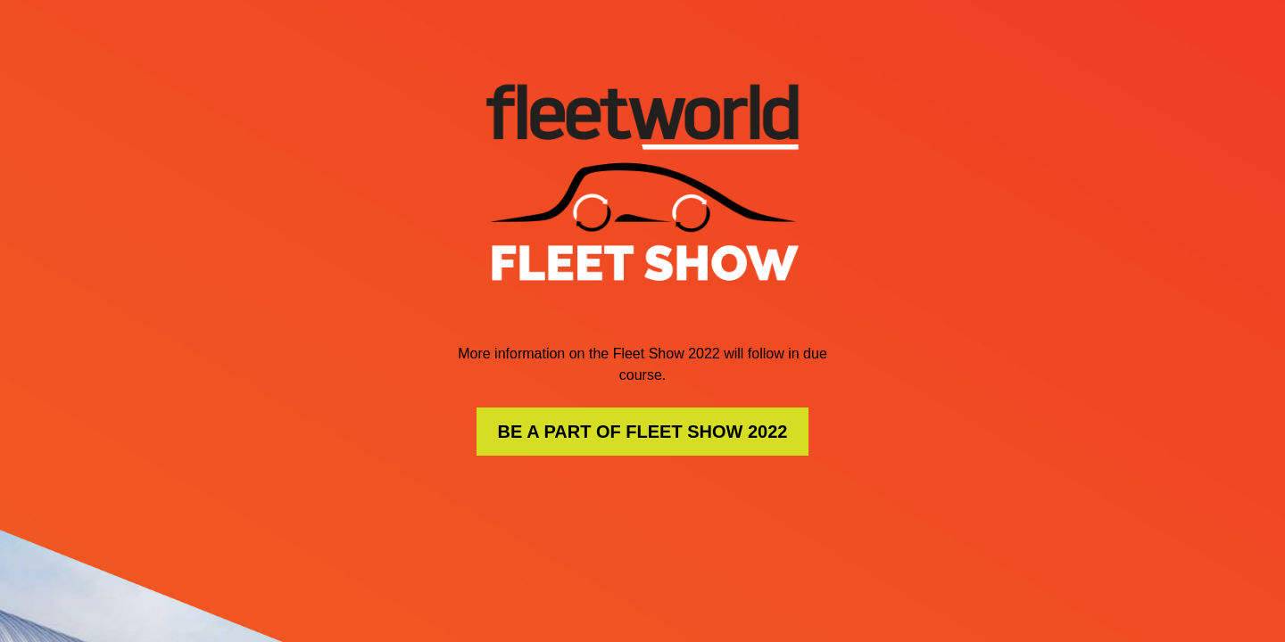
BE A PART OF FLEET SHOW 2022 (643, 431)
